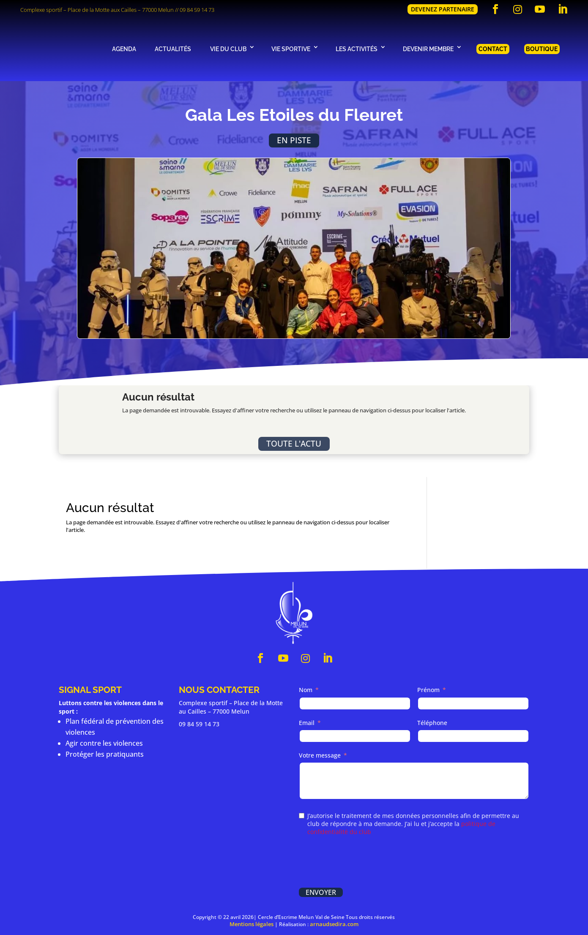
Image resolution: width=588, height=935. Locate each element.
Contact (493, 48)
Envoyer (321, 892)
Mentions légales (251, 924)
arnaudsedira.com (334, 924)
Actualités (173, 48)
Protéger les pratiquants (105, 754)
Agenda (124, 48)
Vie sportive (290, 48)
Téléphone (432, 723)
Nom (305, 690)
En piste (294, 140)
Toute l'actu (293, 443)
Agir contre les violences (104, 743)
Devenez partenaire (442, 9)
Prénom (428, 690)
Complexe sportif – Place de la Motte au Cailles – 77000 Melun (231, 707)
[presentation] (363, 862)
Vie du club (228, 48)
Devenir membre (428, 48)
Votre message (320, 755)
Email (307, 723)
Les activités (356, 48)
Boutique (542, 48)
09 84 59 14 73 (197, 10)
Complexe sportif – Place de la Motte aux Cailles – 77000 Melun (97, 10)
